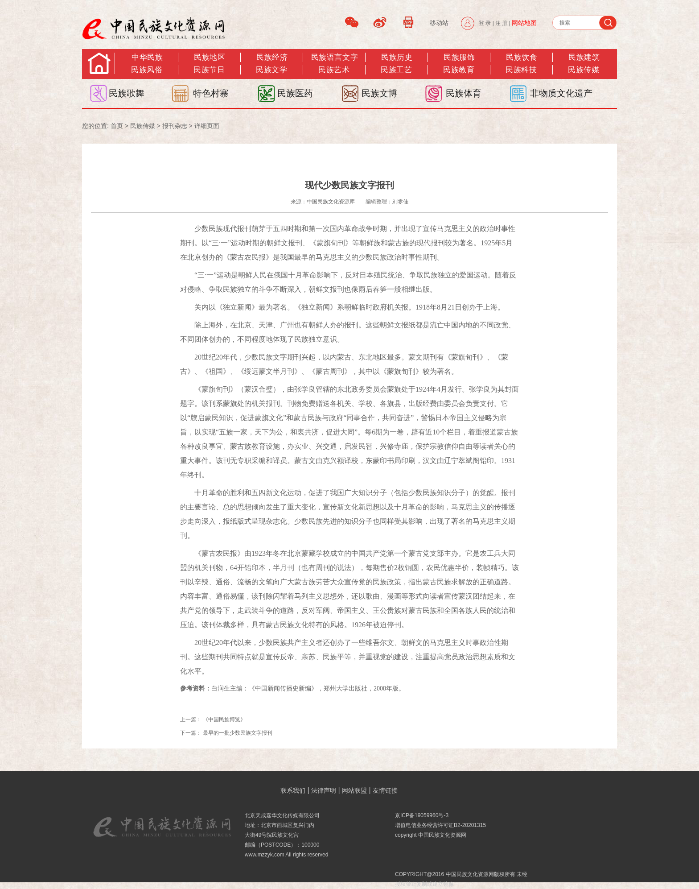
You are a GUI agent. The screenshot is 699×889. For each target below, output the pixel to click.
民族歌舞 (126, 93)
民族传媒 (142, 125)
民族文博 (379, 93)
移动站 (439, 22)
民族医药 (295, 93)
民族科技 (521, 70)
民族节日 (209, 70)
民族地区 (209, 57)
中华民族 (147, 57)
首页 (117, 125)
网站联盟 (354, 790)
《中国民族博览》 (224, 719)
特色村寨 (211, 93)
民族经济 (272, 57)
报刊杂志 (174, 125)
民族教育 (458, 70)
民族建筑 (584, 57)
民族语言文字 (334, 57)
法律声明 (323, 790)
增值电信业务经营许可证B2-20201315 (440, 825)
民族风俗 (146, 70)
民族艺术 (334, 70)
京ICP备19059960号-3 (421, 815)
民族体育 (463, 93)
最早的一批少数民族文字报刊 (237, 733)
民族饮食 (521, 57)
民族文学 (271, 70)
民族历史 (396, 57)
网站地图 (524, 22)
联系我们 (292, 790)
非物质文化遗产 (561, 93)
